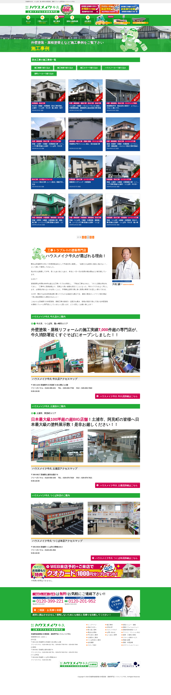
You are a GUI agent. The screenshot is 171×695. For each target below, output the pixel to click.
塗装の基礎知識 (72, 22)
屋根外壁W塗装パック (130, 630)
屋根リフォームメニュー (131, 627)
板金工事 (98, 103)
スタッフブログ (112, 630)
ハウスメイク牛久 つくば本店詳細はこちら (116, 558)
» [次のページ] (93, 237)
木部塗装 (124, 217)
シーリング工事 (56, 141)
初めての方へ (92, 627)
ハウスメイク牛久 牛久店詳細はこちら (119, 396)
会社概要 (91, 642)
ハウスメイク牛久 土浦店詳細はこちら (119, 485)
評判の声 (110, 627)
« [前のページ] (82, 237)
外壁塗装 (35, 103)
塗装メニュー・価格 (129, 625)
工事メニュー (42, 22)
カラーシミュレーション (131, 645)
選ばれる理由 (92, 632)
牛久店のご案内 (93, 635)
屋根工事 (83, 103)
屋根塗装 (72, 141)
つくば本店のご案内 (94, 640)
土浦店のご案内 (93, 637)
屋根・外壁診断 (128, 642)
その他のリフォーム (45, 179)
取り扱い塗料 (92, 630)
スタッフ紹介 (92, 645)
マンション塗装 (97, 141)
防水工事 (42, 103)
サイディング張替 (131, 103)
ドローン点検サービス (130, 637)
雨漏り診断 (126, 640)
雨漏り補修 (87, 141)
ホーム (28, 22)
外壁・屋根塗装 (74, 103)
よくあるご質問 (112, 635)
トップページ (92, 625)
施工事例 (56, 22)
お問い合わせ (111, 632)
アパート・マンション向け (131, 632)
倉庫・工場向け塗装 (129, 635)
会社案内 (87, 22)
